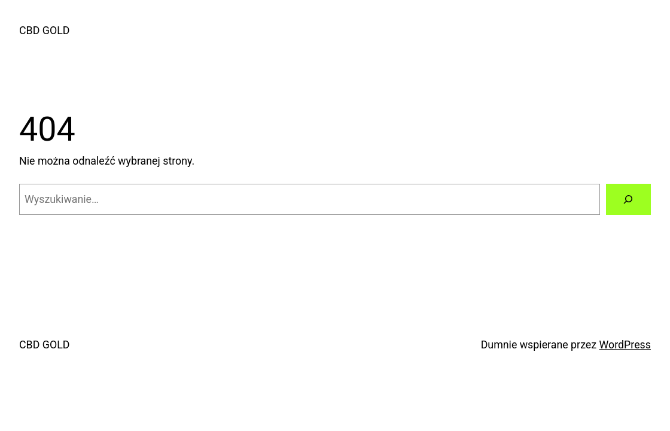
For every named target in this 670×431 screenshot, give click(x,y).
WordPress (625, 344)
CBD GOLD (44, 30)
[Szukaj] (628, 199)
